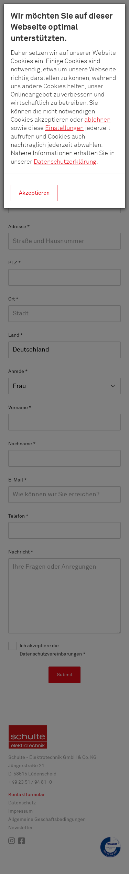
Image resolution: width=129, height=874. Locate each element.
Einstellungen (64, 128)
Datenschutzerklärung (65, 162)
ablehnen (97, 120)
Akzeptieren (34, 193)
